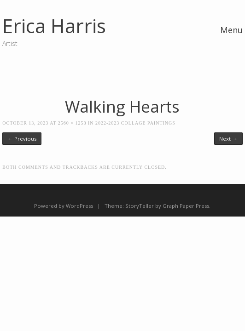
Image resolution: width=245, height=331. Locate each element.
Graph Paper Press (186, 205)
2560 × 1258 (72, 123)
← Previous (21, 138)
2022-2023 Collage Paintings (135, 123)
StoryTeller (139, 205)
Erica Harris (54, 25)
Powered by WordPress (63, 205)
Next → (228, 138)
